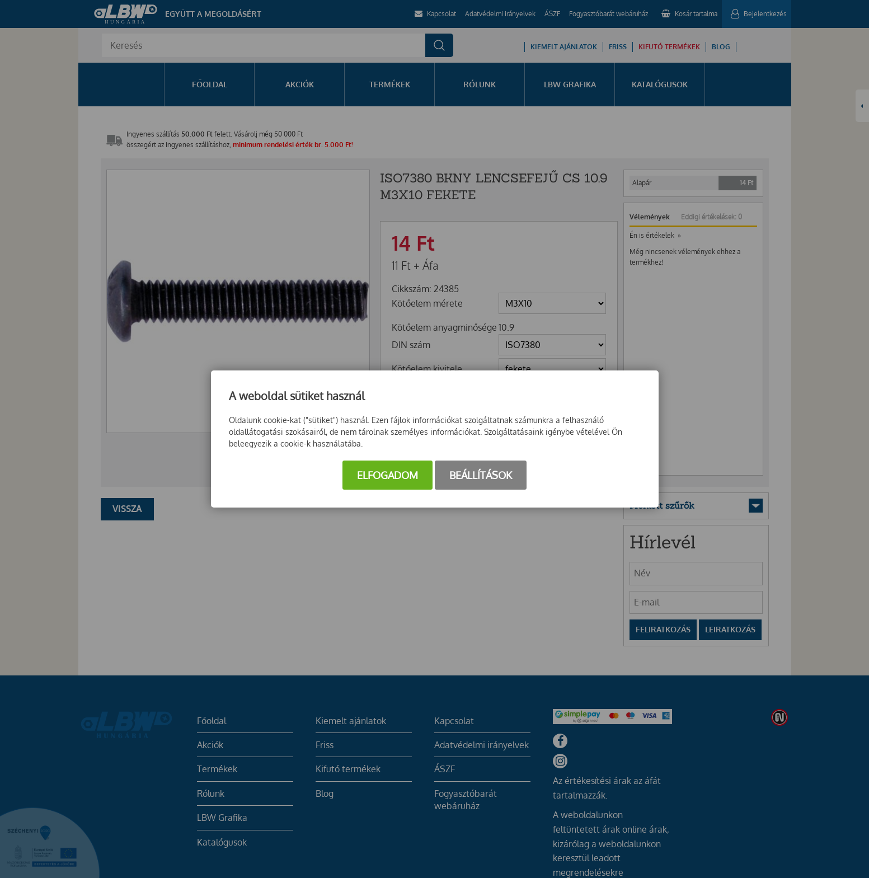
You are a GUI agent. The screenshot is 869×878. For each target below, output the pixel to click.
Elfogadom (387, 475)
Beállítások (480, 475)
